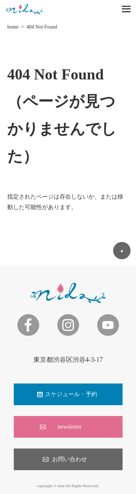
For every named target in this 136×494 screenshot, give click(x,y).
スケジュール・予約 (71, 394)
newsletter (70, 427)
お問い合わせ (69, 459)
